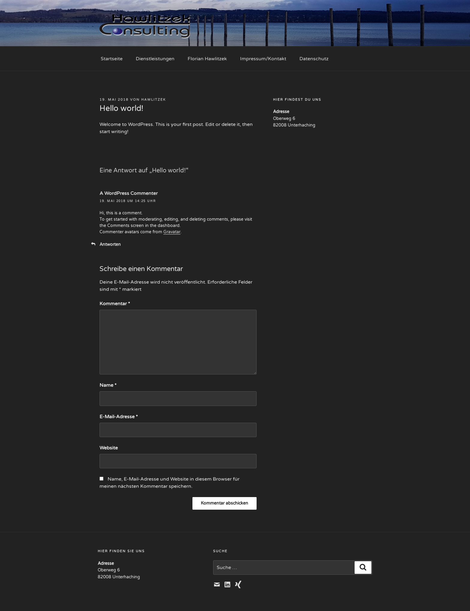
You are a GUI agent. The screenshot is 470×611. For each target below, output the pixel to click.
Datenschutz (314, 59)
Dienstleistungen (155, 59)
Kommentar (115, 304)
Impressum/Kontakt (263, 59)
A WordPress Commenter (129, 193)
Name (108, 385)
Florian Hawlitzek (207, 59)
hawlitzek (153, 100)
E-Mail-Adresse (119, 417)
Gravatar (171, 231)
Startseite (112, 59)
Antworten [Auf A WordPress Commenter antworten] (110, 244)
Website (109, 448)
